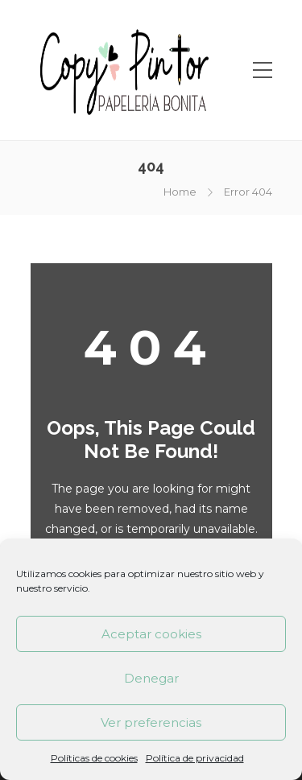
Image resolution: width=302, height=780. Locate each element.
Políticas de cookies (94, 758)
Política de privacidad (195, 758)
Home (180, 191)
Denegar (151, 678)
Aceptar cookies (151, 634)
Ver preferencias (151, 722)
